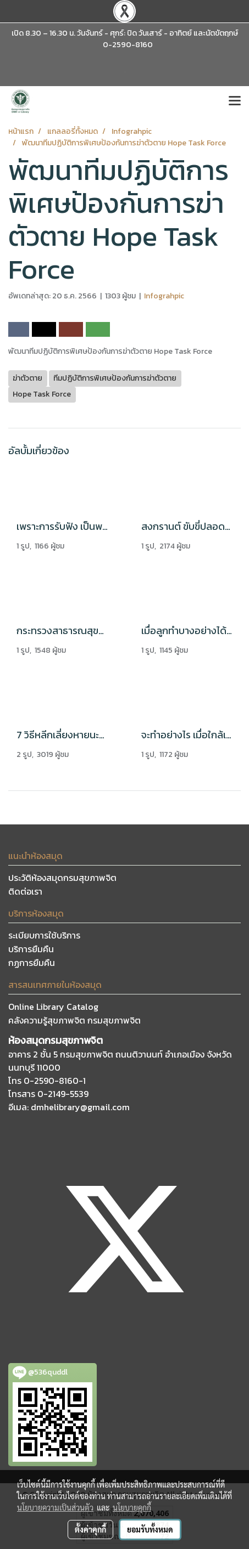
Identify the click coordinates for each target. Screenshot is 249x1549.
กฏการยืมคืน (31, 962)
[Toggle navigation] (235, 101)
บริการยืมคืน (31, 949)
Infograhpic (164, 296)
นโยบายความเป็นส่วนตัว (55, 1507)
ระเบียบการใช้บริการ (44, 935)
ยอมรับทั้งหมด (150, 1529)
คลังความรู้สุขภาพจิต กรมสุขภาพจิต (74, 1020)
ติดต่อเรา (25, 891)
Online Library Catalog (53, 1006)
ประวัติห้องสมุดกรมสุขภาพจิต (62, 877)
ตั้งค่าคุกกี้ (90, 1529)
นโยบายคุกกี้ (132, 1507)
